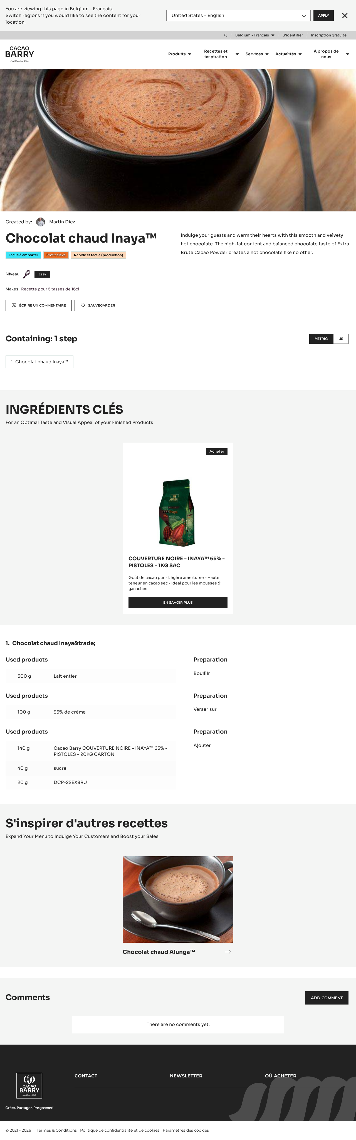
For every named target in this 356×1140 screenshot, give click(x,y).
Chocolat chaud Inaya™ (41, 362)
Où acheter (280, 1076)
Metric (321, 339)
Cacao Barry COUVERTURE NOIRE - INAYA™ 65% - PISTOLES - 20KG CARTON (110, 751)
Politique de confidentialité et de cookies (119, 1130)
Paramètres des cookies (186, 1130)
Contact (86, 1076)
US (340, 339)
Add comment (327, 997)
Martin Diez (62, 222)
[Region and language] (238, 15)
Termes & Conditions (57, 1130)
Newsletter (186, 1076)
